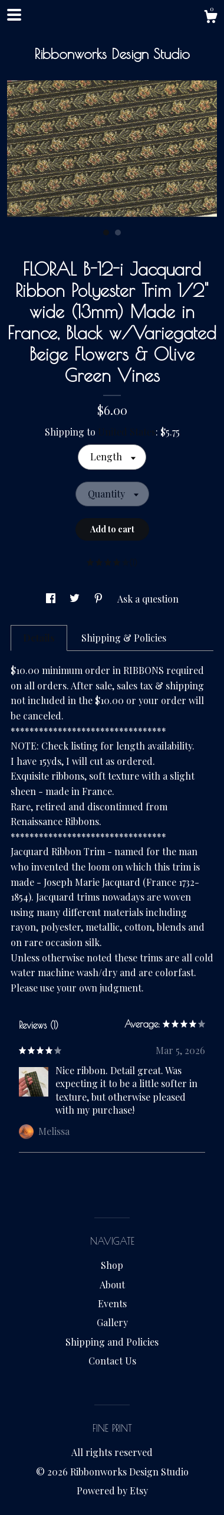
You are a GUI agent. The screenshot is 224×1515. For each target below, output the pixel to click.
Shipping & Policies (123, 637)
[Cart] (210, 18)
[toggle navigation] (14, 15)
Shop (112, 1265)
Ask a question (148, 599)
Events (112, 1303)
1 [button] (106, 232)
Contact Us (112, 1360)
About (112, 1284)
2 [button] (118, 232)
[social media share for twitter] (76, 599)
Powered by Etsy (112, 1490)
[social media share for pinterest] (100, 599)
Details (39, 637)
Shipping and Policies (112, 1342)
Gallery (112, 1322)
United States (127, 432)
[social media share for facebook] (52, 599)
